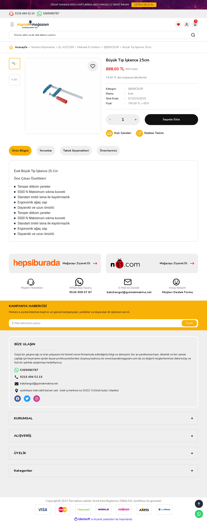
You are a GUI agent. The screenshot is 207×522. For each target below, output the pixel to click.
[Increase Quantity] (136, 119)
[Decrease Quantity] (110, 119)
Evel (130, 94)
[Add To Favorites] (93, 66)
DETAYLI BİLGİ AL (143, 4)
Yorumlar (45, 150)
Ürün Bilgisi (20, 150)
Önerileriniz (108, 150)
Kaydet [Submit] (189, 323)
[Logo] (33, 24)
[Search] (103, 35)
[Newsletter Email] (103, 323)
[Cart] (195, 24)
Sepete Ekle (171, 119)
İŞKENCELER (135, 89)
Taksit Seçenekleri (76, 150)
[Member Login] (186, 24)
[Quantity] (123, 119)
